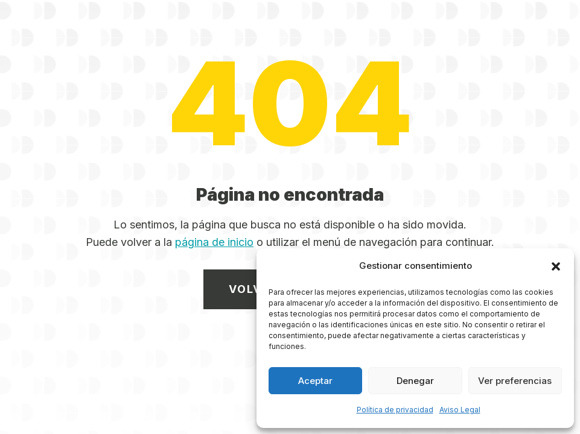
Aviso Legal (459, 409)
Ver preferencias (515, 380)
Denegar (415, 380)
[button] (556, 266)
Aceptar (315, 380)
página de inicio (214, 242)
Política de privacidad (395, 409)
